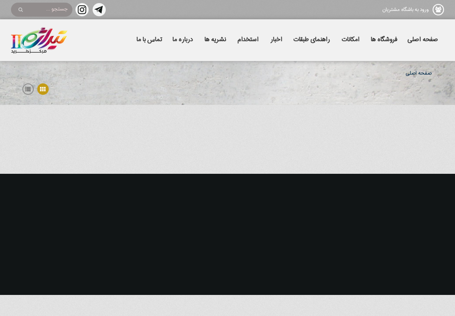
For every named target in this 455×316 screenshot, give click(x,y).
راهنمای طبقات (312, 40)
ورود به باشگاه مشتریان (405, 9)
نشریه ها (215, 40)
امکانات (350, 40)
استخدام (247, 40)
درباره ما (182, 40)
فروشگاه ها (384, 40)
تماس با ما (149, 40)
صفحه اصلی (422, 40)
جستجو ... (57, 9)
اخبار (276, 40)
